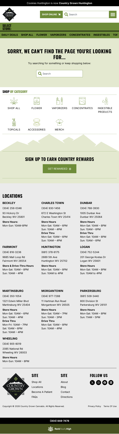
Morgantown (52, 290)
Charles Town (52, 203)
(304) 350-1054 (11, 296)
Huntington (50, 247)
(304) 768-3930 (89, 208)
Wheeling (10, 338)
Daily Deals (10, 34)
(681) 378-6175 (50, 252)
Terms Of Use (110, 406)
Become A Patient (42, 391)
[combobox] (86, 14)
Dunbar (86, 203)
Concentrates (79, 34)
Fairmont (9, 247)
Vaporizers (58, 34)
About (64, 382)
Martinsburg (13, 290)
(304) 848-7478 (59, 420)
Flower (41, 34)
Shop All (27, 34)
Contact (65, 391)
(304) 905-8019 (11, 343)
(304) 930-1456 (50, 208)
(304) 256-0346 (12, 208)
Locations (37, 386)
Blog (63, 386)
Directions (67, 396)
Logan (85, 247)
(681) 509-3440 (89, 296)
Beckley (8, 203)
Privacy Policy (94, 406)
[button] (113, 14)
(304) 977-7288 (50, 296)
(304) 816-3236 (11, 252)
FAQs (34, 396)
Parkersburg (90, 290)
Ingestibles (101, 34)
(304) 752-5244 (89, 252)
